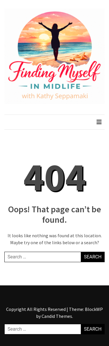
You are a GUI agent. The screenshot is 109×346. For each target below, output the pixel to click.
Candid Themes (57, 316)
